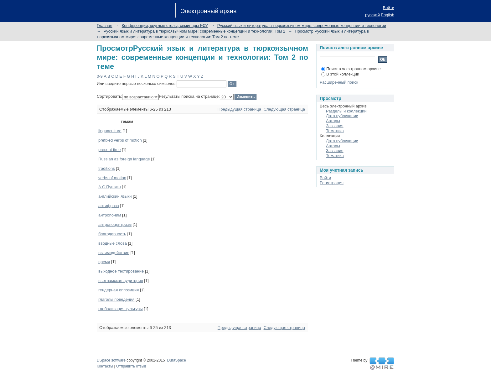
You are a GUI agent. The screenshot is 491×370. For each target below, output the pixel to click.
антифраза (108, 205)
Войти (388, 7)
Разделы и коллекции (346, 111)
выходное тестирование (121, 271)
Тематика (335, 130)
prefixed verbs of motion (120, 140)
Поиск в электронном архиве (351, 68)
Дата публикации (342, 115)
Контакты (105, 366)
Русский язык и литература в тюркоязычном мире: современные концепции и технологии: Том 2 (194, 31)
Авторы (333, 120)
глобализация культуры (120, 308)
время (104, 261)
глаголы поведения (116, 299)
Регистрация (332, 182)
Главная (104, 25)
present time (109, 149)
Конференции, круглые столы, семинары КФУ (165, 25)
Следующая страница (284, 109)
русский (372, 15)
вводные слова (112, 243)
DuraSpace (176, 360)
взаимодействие (113, 252)
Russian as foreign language (124, 159)
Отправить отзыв (131, 366)
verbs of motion (112, 177)
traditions (106, 168)
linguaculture (109, 130)
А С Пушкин (109, 187)
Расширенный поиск (339, 82)
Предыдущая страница (239, 109)
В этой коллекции (340, 74)
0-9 (100, 76)
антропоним (109, 215)
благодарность (112, 234)
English (387, 15)
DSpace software (111, 360)
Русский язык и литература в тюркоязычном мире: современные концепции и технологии (301, 25)
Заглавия (335, 125)
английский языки (115, 196)
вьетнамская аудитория (120, 280)
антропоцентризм (115, 224)
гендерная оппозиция (118, 290)
